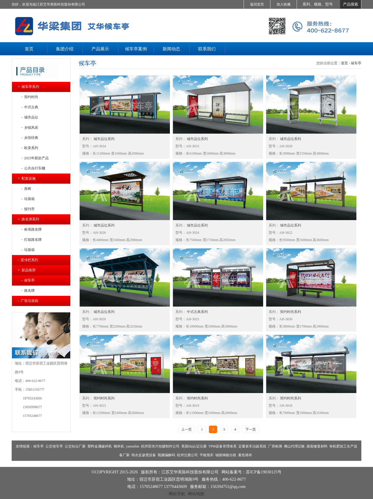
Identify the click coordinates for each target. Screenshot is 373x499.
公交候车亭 (54, 446)
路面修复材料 (317, 446)
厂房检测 (275, 446)
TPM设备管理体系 (222, 446)
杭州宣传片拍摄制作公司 (160, 446)
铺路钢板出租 (225, 455)
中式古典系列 (197, 312)
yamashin (132, 446)
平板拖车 (207, 455)
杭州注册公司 (187, 455)
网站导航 (177, 493)
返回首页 (257, 4)
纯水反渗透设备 (143, 455)
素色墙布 (245, 455)
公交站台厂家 (75, 446)
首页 (344, 63)
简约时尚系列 (290, 312)
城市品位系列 (104, 139)
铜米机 (119, 446)
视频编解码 (166, 455)
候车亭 (356, 63)
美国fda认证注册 (194, 446)
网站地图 (196, 493)
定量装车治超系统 (252, 446)
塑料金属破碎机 (99, 446)
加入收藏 (284, 4)
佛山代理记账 (294, 446)
